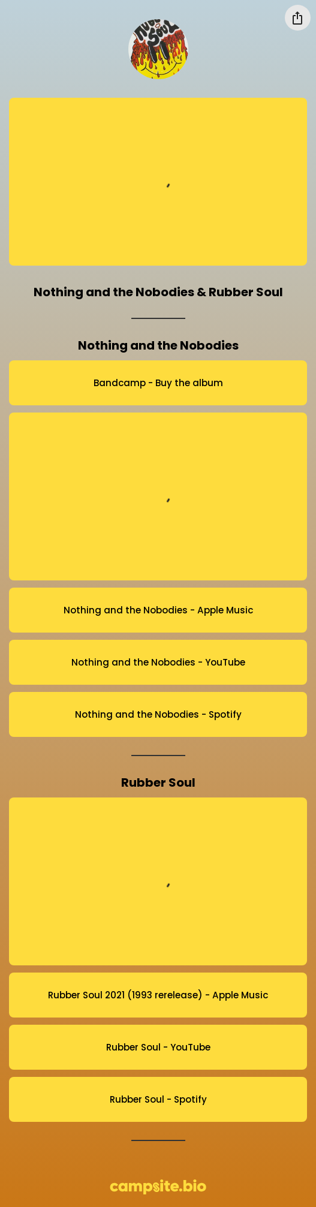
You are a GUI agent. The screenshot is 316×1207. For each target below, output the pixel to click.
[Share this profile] (298, 18)
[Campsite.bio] (158, 1187)
